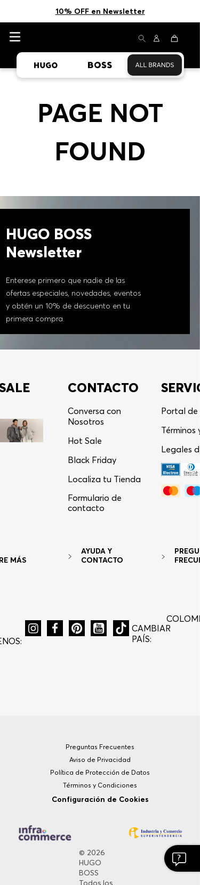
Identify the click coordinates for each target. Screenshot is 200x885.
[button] (33, 561)
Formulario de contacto (95, 436)
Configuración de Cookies (100, 732)
